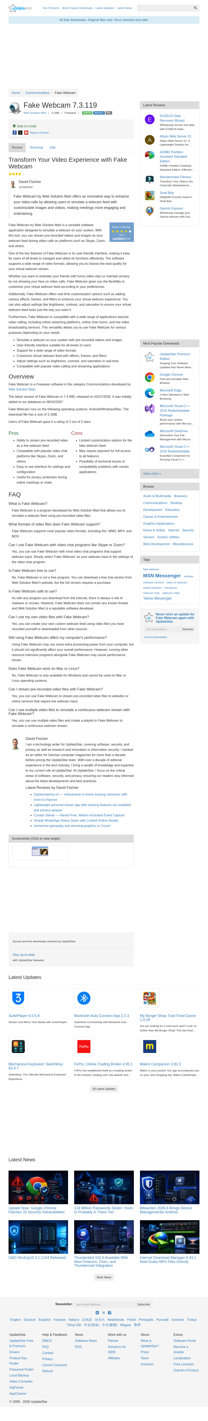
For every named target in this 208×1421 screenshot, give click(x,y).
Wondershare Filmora (175, 177)
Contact (47, 1353)
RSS (78, 1347)
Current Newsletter (155, 637)
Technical (36, 147)
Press (145, 1352)
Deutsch (30, 1319)
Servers (148, 537)
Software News (86, 1340)
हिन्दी (137, 1325)
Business (180, 496)
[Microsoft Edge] (150, 393)
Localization (182, 1358)
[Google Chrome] (150, 377)
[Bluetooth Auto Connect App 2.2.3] (83, 998)
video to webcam (177, 582)
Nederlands (115, 1319)
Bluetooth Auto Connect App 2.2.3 (101, 1016)
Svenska (177, 1319)
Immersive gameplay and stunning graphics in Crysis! (72, 825)
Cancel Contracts (54, 1365)
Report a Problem (39, 132)
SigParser (16, 1387)
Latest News (124, 8)
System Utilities (168, 537)
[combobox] (164, 8)
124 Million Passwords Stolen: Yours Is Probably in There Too (103, 1210)
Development (152, 510)
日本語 (87, 1319)
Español (44, 1319)
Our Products (51, 8)
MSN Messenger (162, 575)
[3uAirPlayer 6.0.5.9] (18, 998)
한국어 (100, 1319)
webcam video (171, 593)
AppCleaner (18, 1393)
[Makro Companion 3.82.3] (149, 1046)
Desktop (176, 503)
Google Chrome (171, 374)
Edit (52, 147)
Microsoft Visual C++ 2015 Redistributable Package (175, 410)
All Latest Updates (104, 1088)
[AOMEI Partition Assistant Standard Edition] (150, 154)
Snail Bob (167, 193)
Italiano (74, 1319)
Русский (162, 1319)
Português (146, 1319)
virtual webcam (152, 587)
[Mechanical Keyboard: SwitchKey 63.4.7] (18, 1046)
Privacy (47, 1359)
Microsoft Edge (171, 390)
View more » (152, 473)
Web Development (156, 544)
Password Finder (21, 1369)
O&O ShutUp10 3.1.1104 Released (37, 1258)
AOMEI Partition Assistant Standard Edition (173, 156)
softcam (189, 576)
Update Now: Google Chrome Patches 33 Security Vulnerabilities (37, 1210)
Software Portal (184, 1340)
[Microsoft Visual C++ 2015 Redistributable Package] (150, 408)
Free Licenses (183, 1364)
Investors (147, 1364)
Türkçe (192, 1319)
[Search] (195, 8)
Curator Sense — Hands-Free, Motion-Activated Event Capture (79, 815)
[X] (20, 132)
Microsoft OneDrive (174, 431)
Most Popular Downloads (77, 8)
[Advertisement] (71, 900)
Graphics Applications (158, 523)
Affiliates (114, 1358)
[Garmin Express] (150, 211)
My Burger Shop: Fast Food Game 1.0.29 (168, 1018)
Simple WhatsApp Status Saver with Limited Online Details (76, 820)
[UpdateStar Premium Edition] (150, 356)
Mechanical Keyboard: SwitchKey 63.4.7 (36, 1066)
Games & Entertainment (160, 516)
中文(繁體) (109, 1325)
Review (17, 147)
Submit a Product (185, 1370)
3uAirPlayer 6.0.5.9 (24, 1016)
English (15, 1319)
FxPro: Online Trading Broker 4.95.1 (103, 1064)
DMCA (47, 1340)
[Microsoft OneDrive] (150, 433)
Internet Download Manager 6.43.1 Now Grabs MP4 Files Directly (168, 1260)
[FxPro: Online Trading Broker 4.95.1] (83, 1046)
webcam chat (151, 593)
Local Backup (19, 1375)
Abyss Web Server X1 (176, 136)
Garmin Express (171, 208)
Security (188, 530)
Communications (155, 503)
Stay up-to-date (24, 954)
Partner (113, 1340)
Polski (131, 1319)
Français (59, 1319)
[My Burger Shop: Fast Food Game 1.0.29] (149, 998)
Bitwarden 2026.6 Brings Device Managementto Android (166, 1210)
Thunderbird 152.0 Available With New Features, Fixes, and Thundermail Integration (101, 1262)
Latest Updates (105, 8)
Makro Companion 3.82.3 (160, 1064)
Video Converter (21, 1381)
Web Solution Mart (35, 112)
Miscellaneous (183, 544)
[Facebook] (15, 132)
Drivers (14, 1352)
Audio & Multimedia (157, 496)
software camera (153, 582)
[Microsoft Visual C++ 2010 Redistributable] (150, 449)
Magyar (125, 1325)
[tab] (17, 147)
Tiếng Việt (74, 1325)
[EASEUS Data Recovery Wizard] (150, 118)
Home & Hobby (154, 530)
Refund (47, 1371)
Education (172, 510)
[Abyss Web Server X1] (150, 138)
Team (145, 1358)
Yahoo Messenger (157, 598)
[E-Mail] (26, 132)
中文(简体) (91, 1325)
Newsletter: (64, 1304)
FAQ (45, 1347)
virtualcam (171, 587)
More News (104, 1277)
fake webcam (151, 569)
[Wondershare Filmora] (150, 179)
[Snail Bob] (150, 195)
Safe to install (24, 126)
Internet (173, 530)
